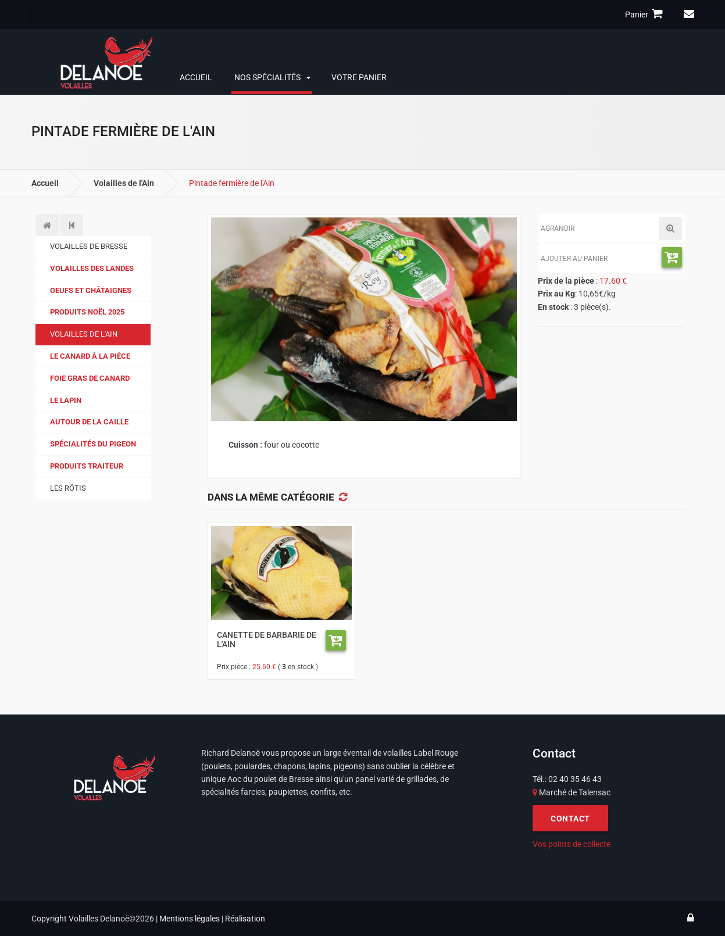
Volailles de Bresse (88, 246)
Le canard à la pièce (90, 356)
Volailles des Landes (92, 268)
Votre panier (359, 77)
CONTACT (570, 818)
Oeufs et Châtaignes (90, 290)
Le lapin (65, 400)
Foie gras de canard (90, 378)
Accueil (196, 77)
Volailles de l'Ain (124, 183)
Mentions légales (189, 918)
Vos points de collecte (571, 844)
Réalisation (245, 918)
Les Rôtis (68, 488)
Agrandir (557, 228)
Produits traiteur (86, 466)
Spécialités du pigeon (93, 444)
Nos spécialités (267, 77)
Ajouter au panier (574, 259)
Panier (645, 14)
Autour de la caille (89, 421)
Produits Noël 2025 (87, 312)
